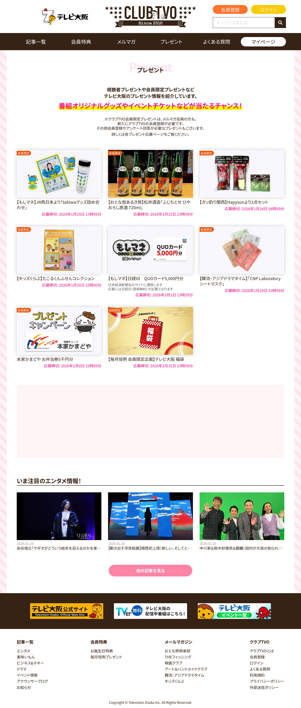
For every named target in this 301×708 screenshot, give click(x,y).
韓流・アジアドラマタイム (184, 675)
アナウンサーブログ (32, 681)
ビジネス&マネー (30, 663)
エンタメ (23, 650)
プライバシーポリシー (267, 681)
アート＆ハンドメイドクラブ (186, 669)
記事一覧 (36, 41)
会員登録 (230, 9)
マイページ (263, 41)
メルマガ (126, 41)
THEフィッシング (178, 656)
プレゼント (171, 41)
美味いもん (26, 656)
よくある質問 (216, 41)
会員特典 (81, 41)
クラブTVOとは (262, 650)
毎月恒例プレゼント (106, 656)
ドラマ (21, 669)
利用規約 (257, 675)
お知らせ (24, 687)
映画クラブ (173, 663)
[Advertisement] (150, 421)
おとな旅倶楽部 (177, 650)
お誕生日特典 (102, 650)
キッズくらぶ (174, 681)
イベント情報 (27, 675)
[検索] (280, 22)
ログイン (268, 9)
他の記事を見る (150, 570)
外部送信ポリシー (264, 687)
